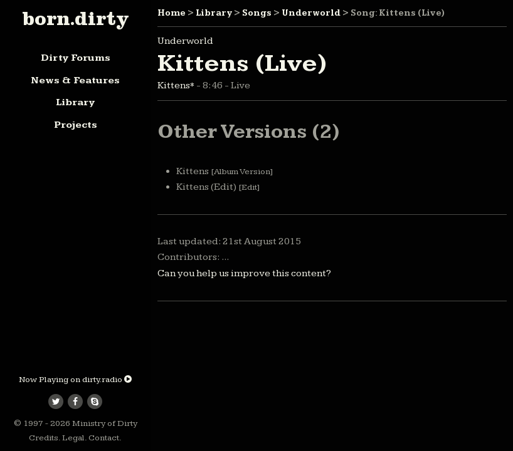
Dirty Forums (75, 58)
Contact (103, 438)
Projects (75, 125)
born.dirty (75, 18)
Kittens (224, 171)
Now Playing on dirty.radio (75, 380)
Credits (43, 438)
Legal (73, 438)
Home (171, 13)
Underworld (311, 13)
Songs (257, 13)
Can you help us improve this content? (244, 273)
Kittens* (176, 85)
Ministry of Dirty (104, 423)
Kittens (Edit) (218, 187)
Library (75, 102)
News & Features (75, 80)
